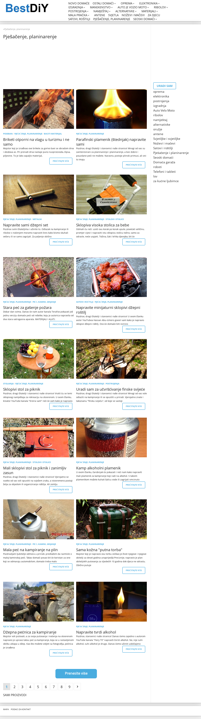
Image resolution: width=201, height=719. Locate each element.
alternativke (124, 11)
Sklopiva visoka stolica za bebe (102, 224)
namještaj (100, 11)
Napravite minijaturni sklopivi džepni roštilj (108, 310)
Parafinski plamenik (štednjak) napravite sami (111, 142)
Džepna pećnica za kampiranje (29, 632)
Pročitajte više (61, 161)
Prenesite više (76, 673)
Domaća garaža (164, 162)
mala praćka (77, 15)
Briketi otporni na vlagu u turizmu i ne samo (36, 142)
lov (155, 176)
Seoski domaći (144, 19)
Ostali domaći (103, 3)
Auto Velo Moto (164, 110)
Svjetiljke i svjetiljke (166, 139)
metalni (37, 219)
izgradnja (75, 7)
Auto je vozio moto (132, 7)
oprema (126, 3)
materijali (148, 11)
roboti (157, 167)
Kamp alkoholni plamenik (98, 467)
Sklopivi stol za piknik (21, 389)
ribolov (160, 7)
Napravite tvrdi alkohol (96, 632)
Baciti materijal (53, 133)
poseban (8, 133)
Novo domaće (79, 3)
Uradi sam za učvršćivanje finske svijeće (110, 389)
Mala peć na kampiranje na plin (30, 549)
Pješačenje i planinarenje (171, 153)
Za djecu (154, 15)
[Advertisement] (76, 64)
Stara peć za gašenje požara (27, 307)
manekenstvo (100, 7)
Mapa (6, 709)
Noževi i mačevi (133, 15)
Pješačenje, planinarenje (111, 19)
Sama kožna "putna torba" (99, 549)
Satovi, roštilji (79, 19)
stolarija (8, 383)
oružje (157, 129)
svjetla (113, 15)
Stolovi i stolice (115, 219)
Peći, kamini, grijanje (44, 301)
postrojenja (77, 11)
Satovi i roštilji (84, 301)
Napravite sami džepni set (25, 224)
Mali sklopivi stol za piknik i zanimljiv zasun (34, 470)
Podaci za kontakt (21, 709)
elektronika (148, 3)
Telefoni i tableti (164, 172)
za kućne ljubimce (166, 181)
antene (99, 15)
